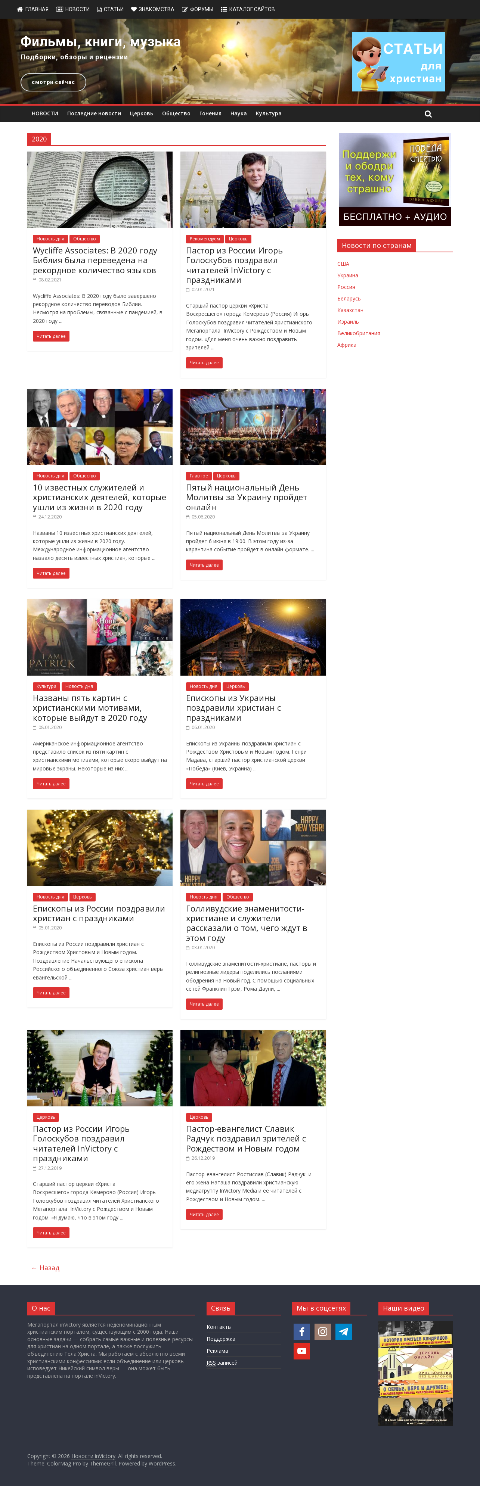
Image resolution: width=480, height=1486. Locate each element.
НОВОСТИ (45, 113)
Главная (37, 9)
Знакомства (156, 9)
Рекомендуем (205, 239)
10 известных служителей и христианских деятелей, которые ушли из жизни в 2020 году (99, 497)
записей (222, 1363)
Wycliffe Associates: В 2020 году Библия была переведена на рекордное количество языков (95, 259)
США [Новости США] (343, 263)
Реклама (217, 1350)
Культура (269, 113)
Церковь (141, 113)
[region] (240, 61)
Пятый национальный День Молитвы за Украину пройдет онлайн (246, 497)
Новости (77, 9)
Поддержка (221, 1338)
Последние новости (94, 113)
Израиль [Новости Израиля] (348, 321)
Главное (199, 476)
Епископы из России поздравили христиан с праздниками (99, 913)
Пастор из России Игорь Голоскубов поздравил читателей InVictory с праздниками (234, 264)
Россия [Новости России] (346, 286)
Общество (176, 113)
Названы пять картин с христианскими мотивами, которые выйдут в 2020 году (90, 707)
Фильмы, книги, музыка (101, 42)
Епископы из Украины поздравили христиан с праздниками (233, 707)
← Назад (45, 1267)
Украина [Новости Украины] (347, 275)
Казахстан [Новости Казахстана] (350, 310)
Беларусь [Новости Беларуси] (349, 298)
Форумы (201, 9)
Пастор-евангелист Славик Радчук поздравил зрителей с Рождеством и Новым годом (246, 1138)
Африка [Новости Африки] (346, 344)
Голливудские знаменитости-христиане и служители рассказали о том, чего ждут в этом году (246, 923)
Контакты (219, 1326)
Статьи (114, 9)
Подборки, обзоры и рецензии (74, 57)
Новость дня (50, 239)
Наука (238, 113)
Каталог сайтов (252, 9)
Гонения (210, 113)
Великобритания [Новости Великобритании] (358, 333)
